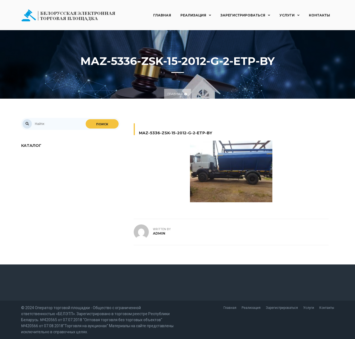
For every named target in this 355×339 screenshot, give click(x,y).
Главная (162, 15)
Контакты (319, 15)
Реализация (195, 15)
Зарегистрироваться (245, 15)
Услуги (289, 15)
